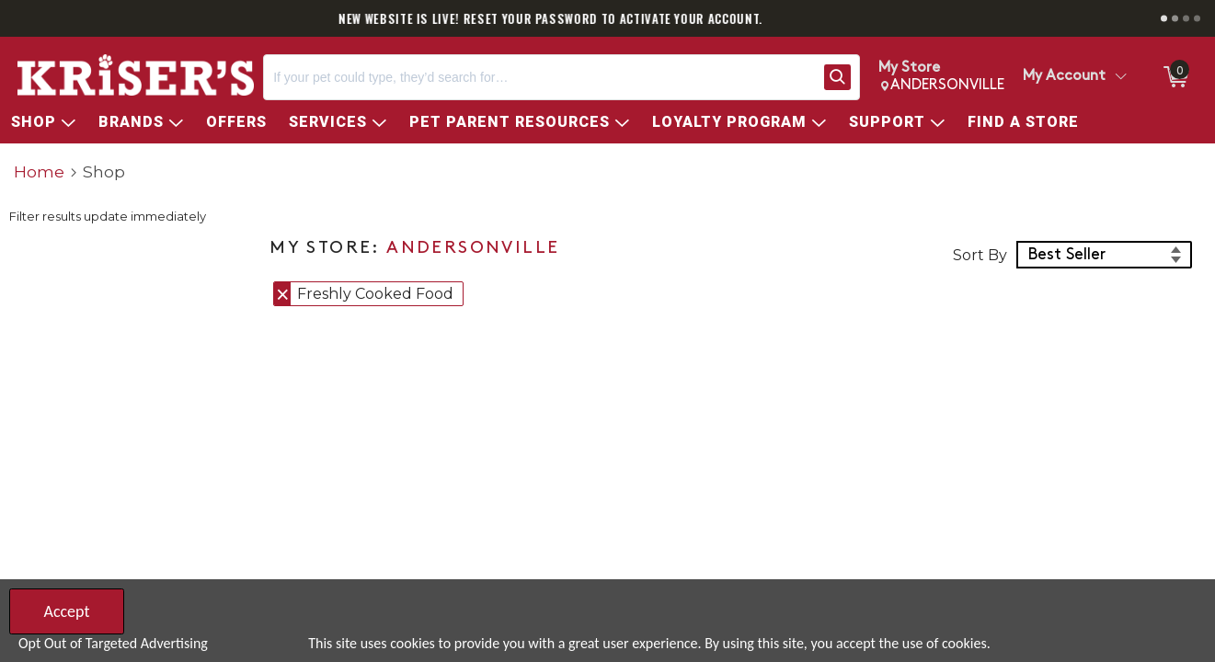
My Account (1064, 76)
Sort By (980, 255)
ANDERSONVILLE (472, 248)
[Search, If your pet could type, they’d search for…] (540, 77)
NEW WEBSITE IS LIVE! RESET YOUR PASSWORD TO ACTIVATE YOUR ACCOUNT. (607, 18)
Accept (66, 611)
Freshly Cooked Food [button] (375, 293)
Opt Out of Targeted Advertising (113, 643)
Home (39, 171)
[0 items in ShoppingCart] (1174, 77)
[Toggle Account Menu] (1120, 77)
